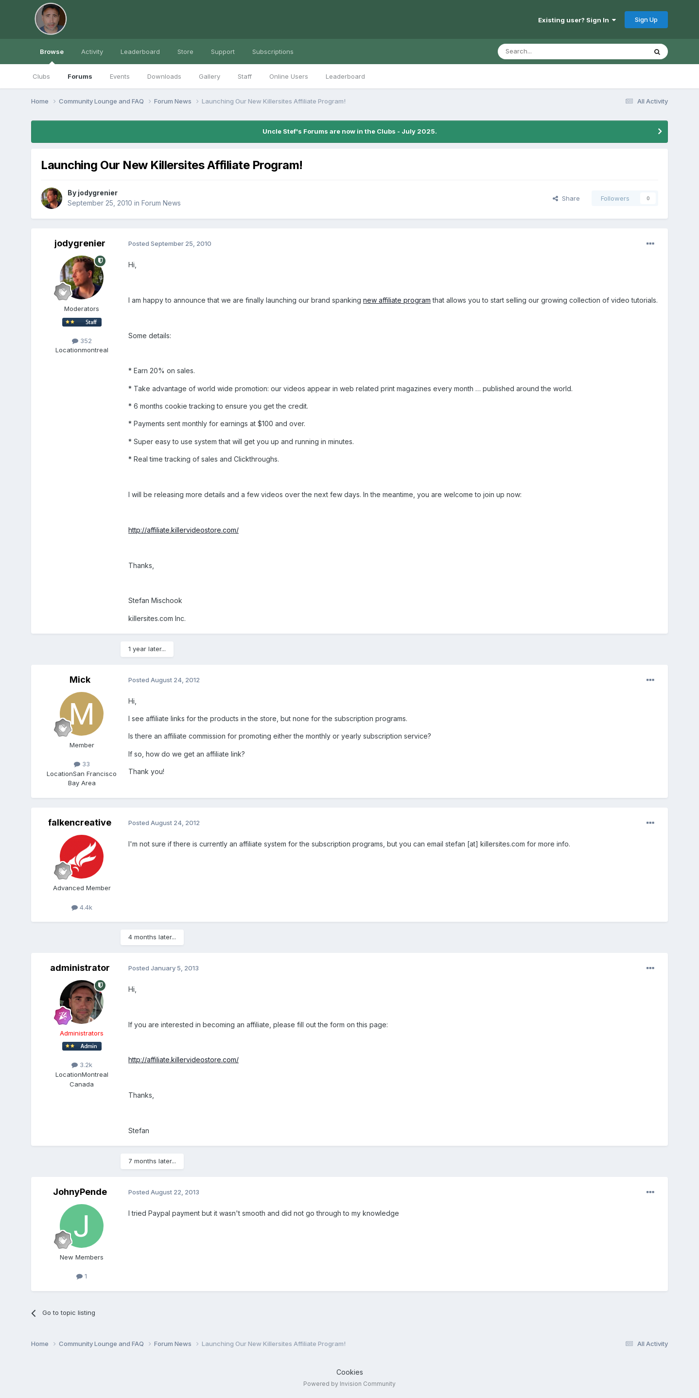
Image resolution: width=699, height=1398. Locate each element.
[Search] (547, 51)
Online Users (288, 76)
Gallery (209, 76)
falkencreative (79, 822)
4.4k (81, 907)
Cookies (349, 1372)
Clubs (41, 76)
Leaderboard (345, 76)
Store (185, 51)
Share (566, 198)
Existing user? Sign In (577, 20)
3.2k (81, 1065)
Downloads (164, 76)
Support (223, 51)
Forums (80, 76)
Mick (80, 679)
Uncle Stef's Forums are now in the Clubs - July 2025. (349, 131)
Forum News (161, 203)
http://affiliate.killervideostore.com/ (183, 530)
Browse (52, 56)
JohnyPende (80, 1192)
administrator (80, 968)
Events (120, 76)
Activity (92, 51)
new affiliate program (397, 300)
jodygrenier (98, 193)
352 (82, 341)
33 (82, 764)
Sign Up (646, 19)
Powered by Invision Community (349, 1383)
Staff (245, 76)
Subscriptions (273, 51)
